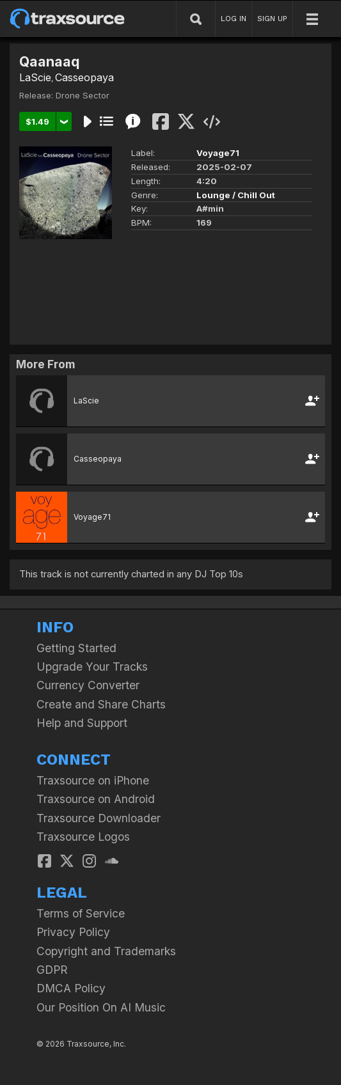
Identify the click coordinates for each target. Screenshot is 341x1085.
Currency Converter (87, 685)
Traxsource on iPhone (92, 780)
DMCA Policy (71, 988)
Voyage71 (217, 153)
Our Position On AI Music (101, 1007)
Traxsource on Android (95, 799)
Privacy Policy (73, 932)
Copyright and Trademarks (106, 951)
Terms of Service (80, 913)
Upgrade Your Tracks (92, 666)
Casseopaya (84, 77)
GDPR (52, 969)
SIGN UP (272, 18)
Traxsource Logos (83, 836)
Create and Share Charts (101, 704)
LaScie (35, 77)
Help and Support (81, 723)
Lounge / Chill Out (235, 195)
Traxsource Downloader (98, 818)
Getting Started (76, 648)
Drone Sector (82, 95)
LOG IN (233, 18)
